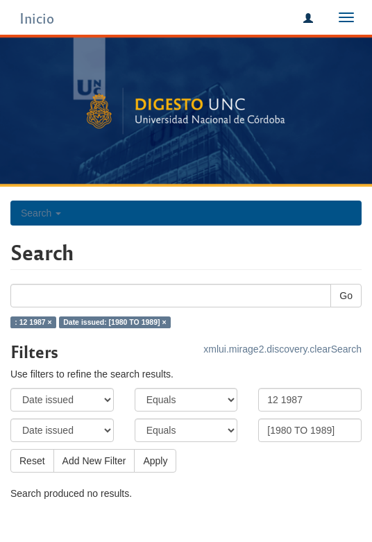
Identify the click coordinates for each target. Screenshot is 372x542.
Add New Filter (94, 460)
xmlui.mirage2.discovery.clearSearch (282, 349)
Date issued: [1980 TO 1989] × (114, 322)
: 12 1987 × (33, 322)
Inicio (36, 17)
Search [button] (41, 213)
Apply (155, 460)
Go (346, 295)
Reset (32, 460)
